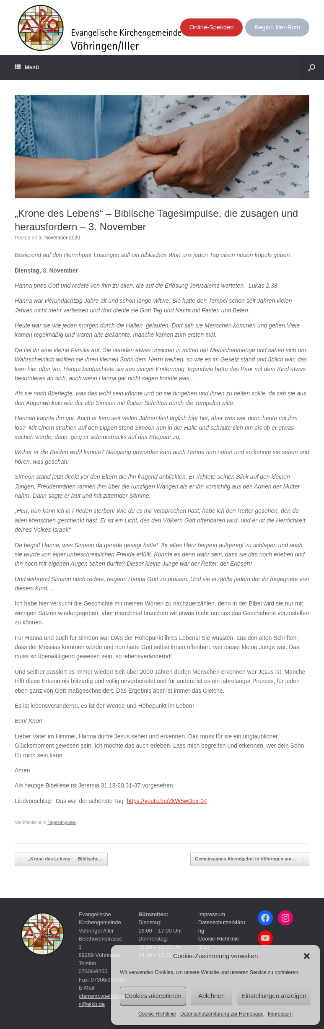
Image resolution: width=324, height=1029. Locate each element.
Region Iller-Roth (277, 27)
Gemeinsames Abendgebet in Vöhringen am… (250, 859)
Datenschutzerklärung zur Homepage (222, 1014)
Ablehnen (211, 995)
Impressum (280, 1014)
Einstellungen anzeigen (273, 995)
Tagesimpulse (61, 822)
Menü (27, 67)
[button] (307, 956)
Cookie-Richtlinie (157, 1014)
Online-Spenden (211, 27)
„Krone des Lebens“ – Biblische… (61, 859)
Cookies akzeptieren (152, 995)
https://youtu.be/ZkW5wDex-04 (167, 801)
